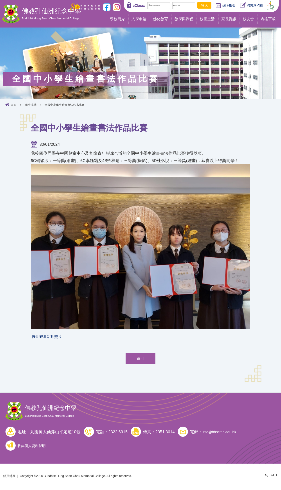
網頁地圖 (9, 477)
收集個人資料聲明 (34, 447)
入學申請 (138, 19)
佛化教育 (160, 19)
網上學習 (226, 6)
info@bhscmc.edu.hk (221, 433)
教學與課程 (184, 19)
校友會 (248, 19)
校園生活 (207, 19)
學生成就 (30, 105)
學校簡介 (117, 19)
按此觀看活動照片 (48, 337)
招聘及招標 (251, 5)
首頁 (14, 105)
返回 (140, 360)
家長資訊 (228, 19)
